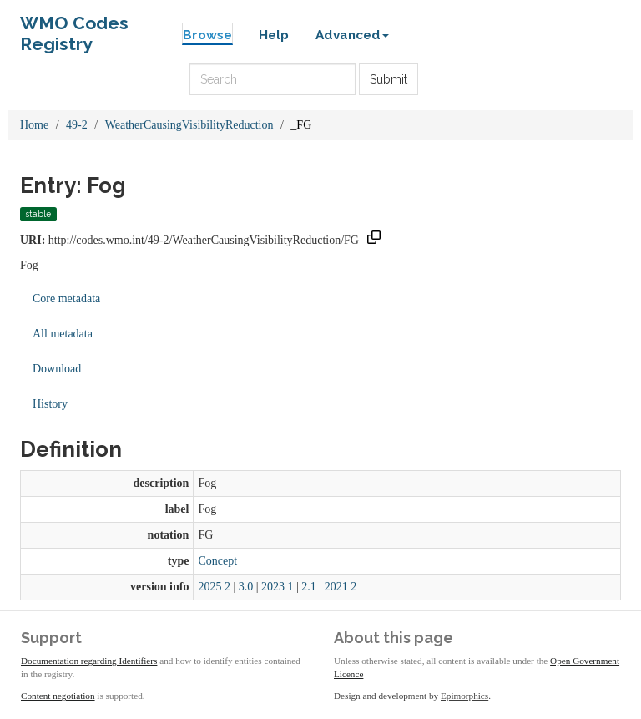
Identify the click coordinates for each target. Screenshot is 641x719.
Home (34, 125)
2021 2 (341, 586)
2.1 (308, 586)
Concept (217, 560)
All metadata (63, 333)
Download (57, 368)
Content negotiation (58, 696)
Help (274, 35)
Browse (207, 35)
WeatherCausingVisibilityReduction (189, 125)
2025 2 (214, 586)
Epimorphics (464, 696)
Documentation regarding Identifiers (89, 661)
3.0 (246, 586)
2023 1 (277, 586)
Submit (388, 79)
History (50, 403)
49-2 (77, 125)
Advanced (352, 35)
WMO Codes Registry (74, 27)
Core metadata (66, 298)
